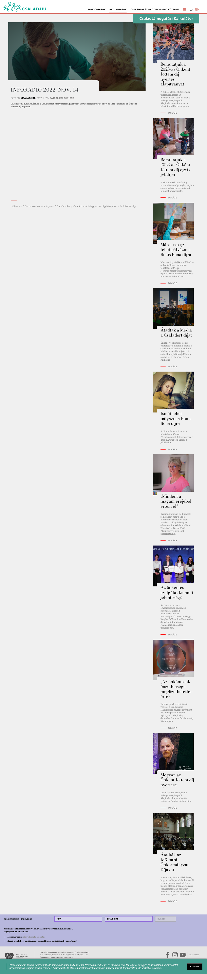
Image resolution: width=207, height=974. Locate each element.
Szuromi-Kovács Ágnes (39, 206)
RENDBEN (194, 966)
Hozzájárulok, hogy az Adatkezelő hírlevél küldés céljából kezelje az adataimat (42, 941)
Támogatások (97, 9)
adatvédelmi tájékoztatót (33, 937)
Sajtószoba (63, 206)
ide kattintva (145, 968)
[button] (184, 9)
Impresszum (194, 955)
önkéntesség (128, 206)
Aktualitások (118, 9)
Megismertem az (25, 937)
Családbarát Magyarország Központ (155, 9)
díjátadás (16, 206)
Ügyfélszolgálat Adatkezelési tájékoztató (56, 957)
